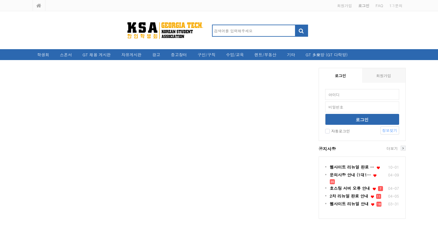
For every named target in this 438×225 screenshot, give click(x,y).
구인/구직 (206, 55)
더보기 (392, 148)
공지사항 (327, 149)
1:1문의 (395, 5)
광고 (156, 55)
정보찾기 (389, 130)
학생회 (43, 55)
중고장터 (179, 55)
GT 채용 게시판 (97, 55)
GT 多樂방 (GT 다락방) (327, 55)
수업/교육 (235, 55)
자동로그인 (337, 131)
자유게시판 (132, 55)
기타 (291, 55)
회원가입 (344, 5)
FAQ (379, 5)
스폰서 (66, 55)
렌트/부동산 (265, 55)
